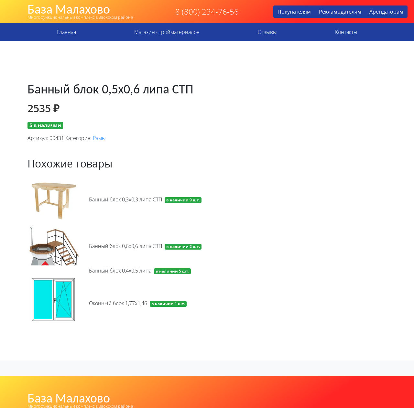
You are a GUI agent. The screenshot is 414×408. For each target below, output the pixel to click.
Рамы (99, 138)
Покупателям (294, 11)
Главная (66, 32)
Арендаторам (386, 11)
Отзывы (267, 32)
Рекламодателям (340, 11)
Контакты (346, 32)
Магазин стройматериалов (167, 32)
